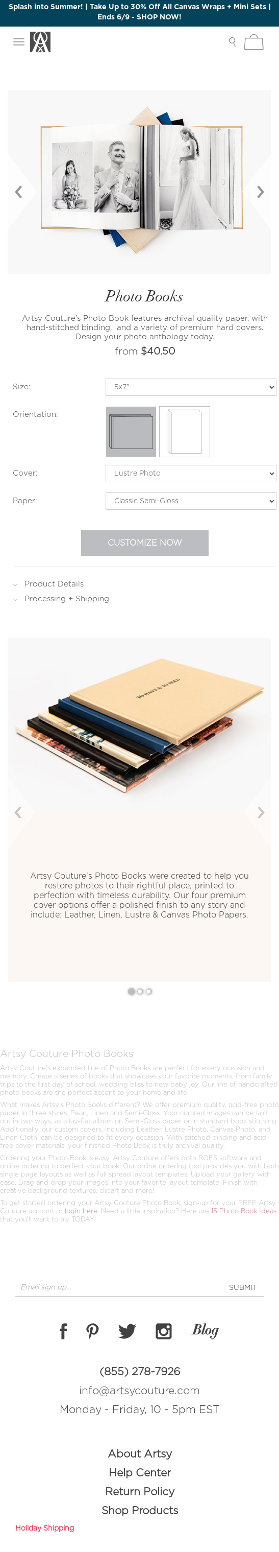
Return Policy (139, 1492)
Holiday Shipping (44, 1528)
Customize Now (145, 543)
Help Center (140, 1473)
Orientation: (35, 414)
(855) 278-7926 (139, 1372)
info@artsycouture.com (139, 1390)
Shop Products (140, 1511)
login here (81, 1211)
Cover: (25, 473)
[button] (27, 809)
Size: (22, 387)
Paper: (25, 501)
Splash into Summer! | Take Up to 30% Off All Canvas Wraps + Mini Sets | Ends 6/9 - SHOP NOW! (140, 12)
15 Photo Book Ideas (243, 1211)
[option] (139, 182)
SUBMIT (243, 1287)
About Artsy (140, 1454)
